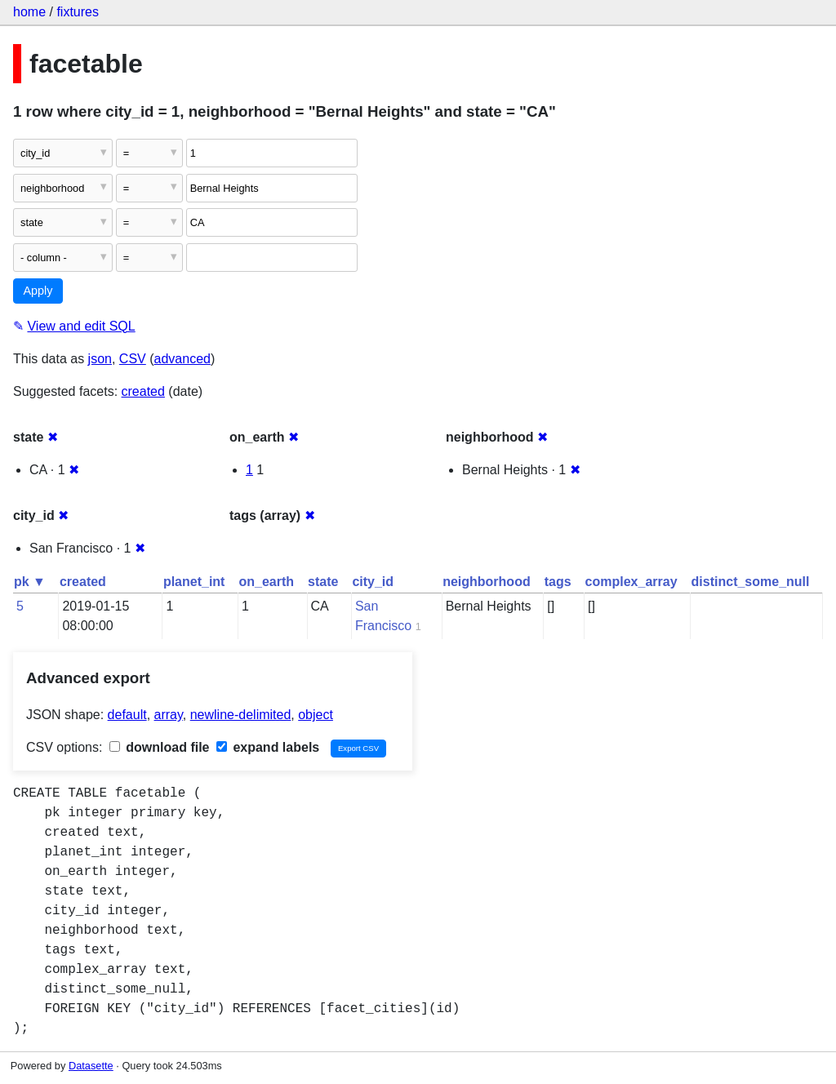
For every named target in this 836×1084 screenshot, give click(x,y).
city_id (373, 582)
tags (558, 582)
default (127, 715)
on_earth (266, 582)
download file (159, 747)
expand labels (267, 747)
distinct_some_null (750, 582)
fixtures (77, 12)
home (29, 12)
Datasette (91, 1066)
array (168, 715)
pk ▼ (30, 582)
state (323, 582)
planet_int (194, 582)
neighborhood (486, 582)
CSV (132, 359)
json (100, 359)
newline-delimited (240, 715)
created (143, 391)
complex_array (631, 582)
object (315, 715)
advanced (182, 359)
